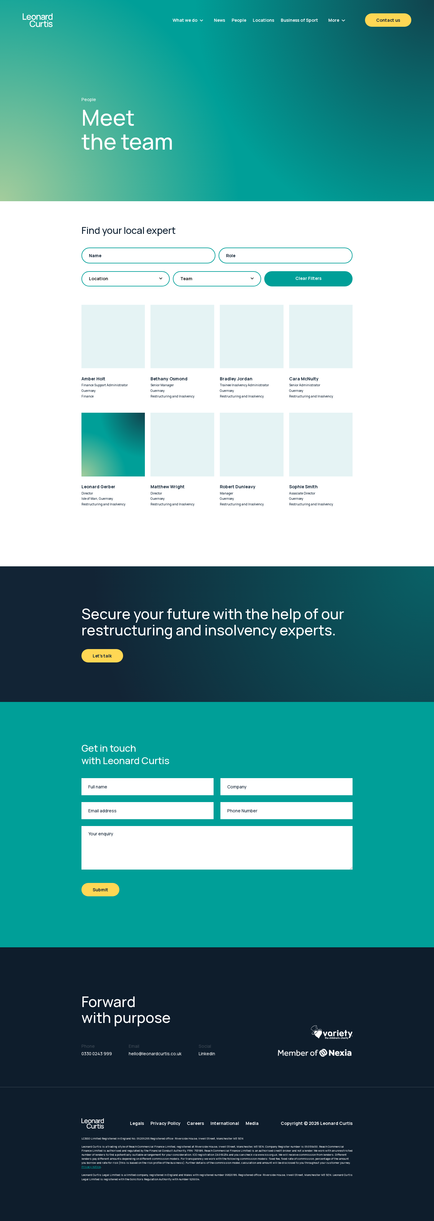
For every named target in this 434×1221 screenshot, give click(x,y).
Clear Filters (308, 278)
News (219, 20)
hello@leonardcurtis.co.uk (155, 1053)
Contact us (388, 20)
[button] (188, 20)
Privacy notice (91, 1167)
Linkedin (207, 1053)
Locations (263, 20)
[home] (52, 20)
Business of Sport (299, 20)
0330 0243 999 (96, 1053)
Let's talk (102, 656)
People (239, 20)
